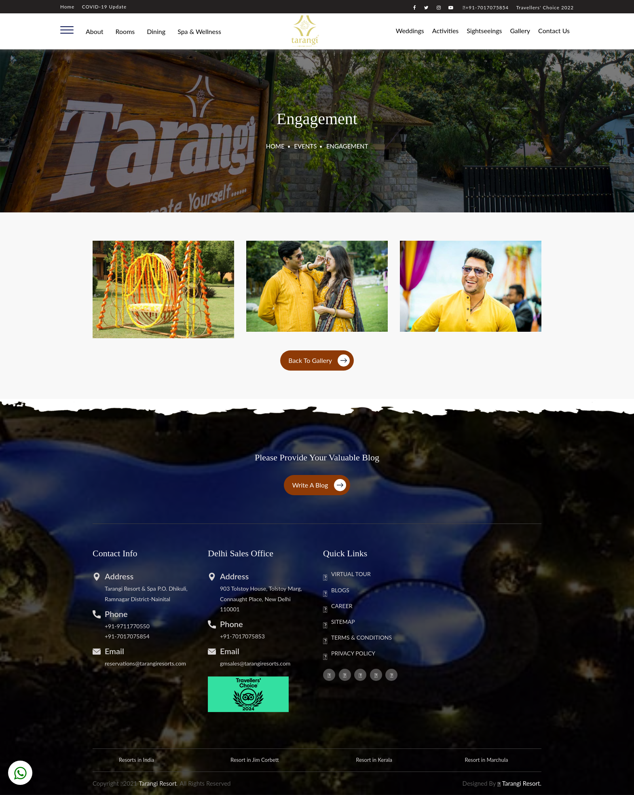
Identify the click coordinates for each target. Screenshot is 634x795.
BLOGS (336, 590)
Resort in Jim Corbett (254, 760)
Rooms (125, 31)
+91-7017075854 (486, 7)
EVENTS (305, 146)
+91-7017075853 (242, 636)
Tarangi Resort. (521, 783)
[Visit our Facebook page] (414, 7)
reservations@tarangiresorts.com (145, 663)
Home (67, 6)
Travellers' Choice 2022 (545, 7)
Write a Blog (319, 485)
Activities (445, 30)
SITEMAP (339, 622)
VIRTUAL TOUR (347, 574)
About (95, 31)
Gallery (520, 30)
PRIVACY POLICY (349, 653)
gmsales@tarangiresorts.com (255, 663)
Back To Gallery (319, 360)
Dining (156, 31)
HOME (275, 146)
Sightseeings (484, 30)
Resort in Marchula (486, 760)
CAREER (338, 606)
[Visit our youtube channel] (451, 7)
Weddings (410, 30)
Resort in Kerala (374, 760)
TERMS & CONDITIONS (357, 638)
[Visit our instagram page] (439, 7)
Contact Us (554, 30)
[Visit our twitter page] (426, 7)
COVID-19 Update (104, 6)
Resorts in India (136, 760)
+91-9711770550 (127, 626)
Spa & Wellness (199, 31)
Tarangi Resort (158, 783)
